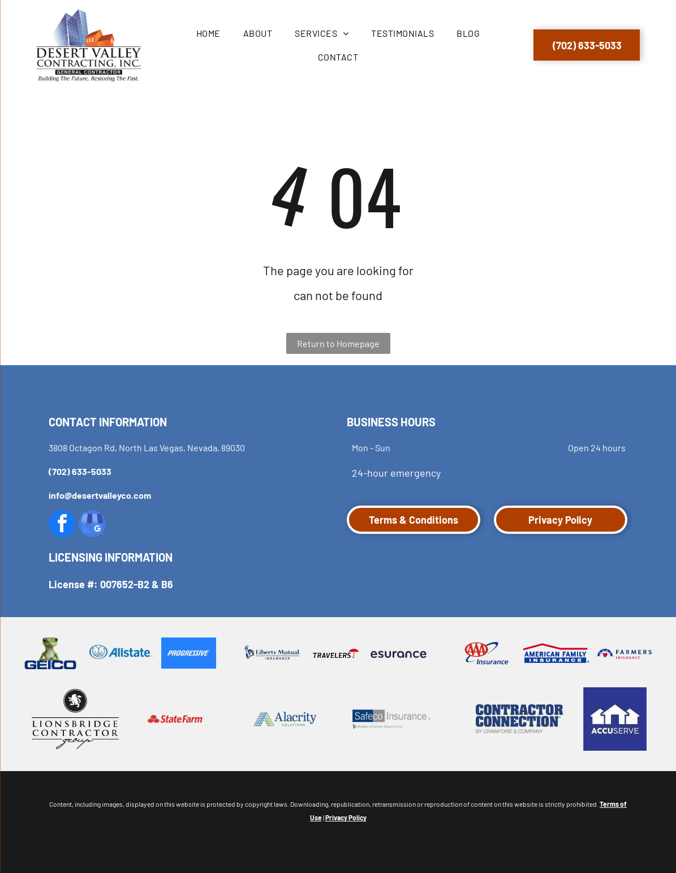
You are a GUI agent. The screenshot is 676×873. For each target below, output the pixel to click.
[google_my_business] (92, 525)
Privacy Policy (346, 817)
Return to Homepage (338, 343)
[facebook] (62, 525)
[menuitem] (208, 33)
